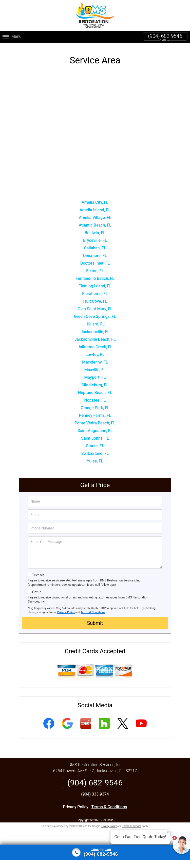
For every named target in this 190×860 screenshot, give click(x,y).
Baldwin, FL (95, 232)
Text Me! (38, 574)
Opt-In (36, 591)
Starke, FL (95, 445)
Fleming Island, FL (95, 285)
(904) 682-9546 (165, 36)
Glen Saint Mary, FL (95, 308)
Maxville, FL (95, 369)
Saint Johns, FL (95, 437)
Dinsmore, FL (95, 254)
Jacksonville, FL (95, 331)
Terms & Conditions (93, 611)
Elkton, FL (95, 270)
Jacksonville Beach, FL (95, 338)
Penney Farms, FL (95, 414)
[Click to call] (95, 852)
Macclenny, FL (95, 361)
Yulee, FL (95, 460)
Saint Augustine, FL (95, 429)
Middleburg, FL (95, 384)
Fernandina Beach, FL (94, 277)
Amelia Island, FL (95, 209)
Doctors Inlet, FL (95, 262)
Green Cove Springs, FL (95, 315)
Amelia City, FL (95, 201)
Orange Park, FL (95, 407)
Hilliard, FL (95, 323)
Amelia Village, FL (95, 216)
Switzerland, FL (95, 452)
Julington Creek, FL (95, 346)
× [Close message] (167, 832)
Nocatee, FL (95, 399)
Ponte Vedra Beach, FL (94, 422)
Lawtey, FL (95, 353)
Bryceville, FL (95, 239)
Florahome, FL (95, 292)
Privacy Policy (66, 611)
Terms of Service (131, 825)
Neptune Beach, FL (95, 391)
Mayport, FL (95, 376)
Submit (95, 622)
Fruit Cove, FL (95, 300)
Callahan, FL (95, 247)
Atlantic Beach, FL (95, 224)
